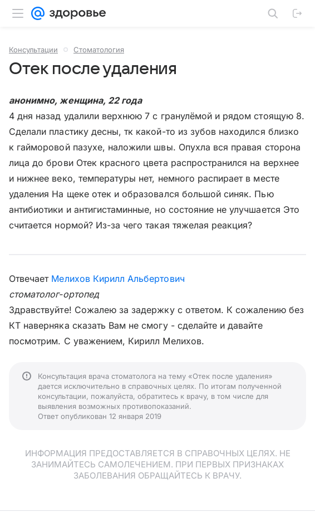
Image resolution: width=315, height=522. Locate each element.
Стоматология (98, 49)
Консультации (33, 49)
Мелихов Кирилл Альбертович (117, 278)
